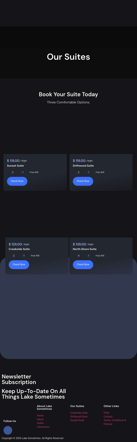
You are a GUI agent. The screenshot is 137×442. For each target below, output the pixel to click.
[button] (102, 2)
